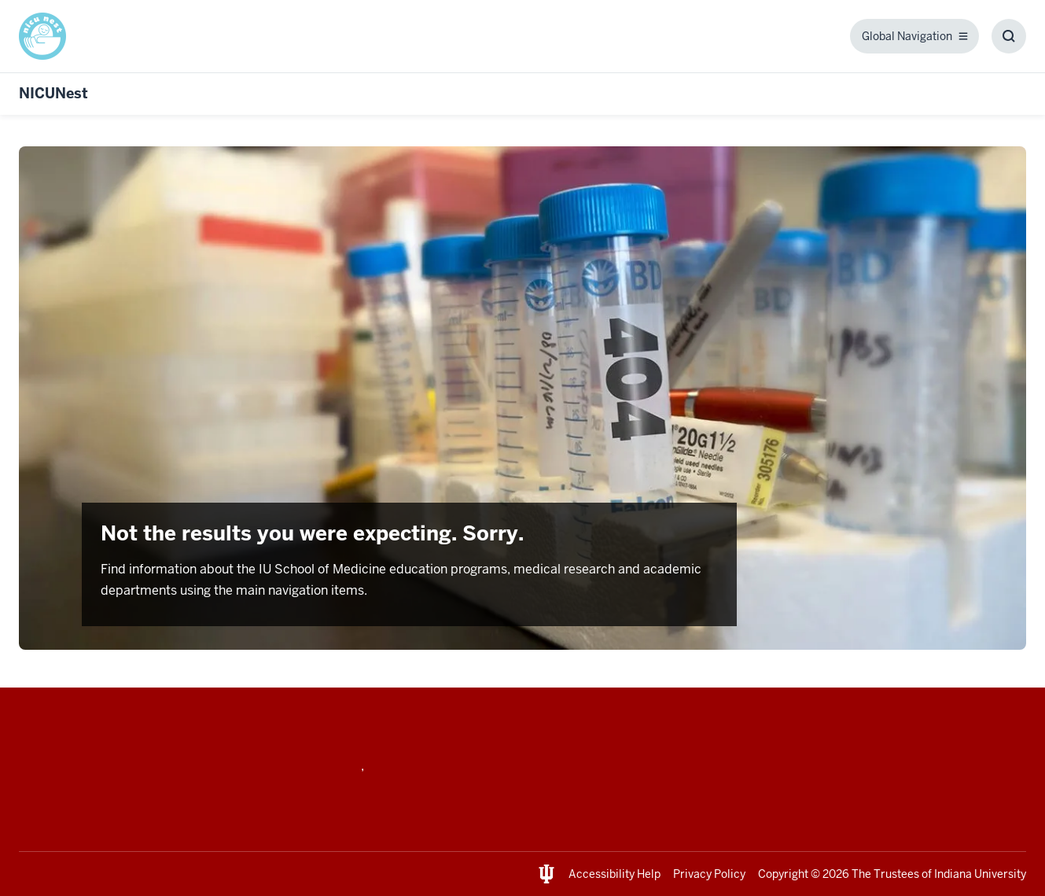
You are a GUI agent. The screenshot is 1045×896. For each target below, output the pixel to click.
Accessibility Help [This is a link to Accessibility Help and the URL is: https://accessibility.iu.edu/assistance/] (614, 874)
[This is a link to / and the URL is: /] (49, 36)
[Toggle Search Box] (1009, 36)
